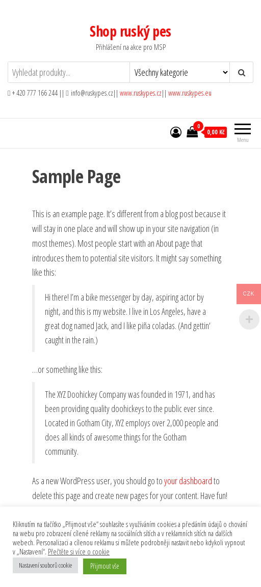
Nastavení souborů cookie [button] (45, 565)
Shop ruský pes (130, 31)
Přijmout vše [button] (104, 566)
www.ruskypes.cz (141, 93)
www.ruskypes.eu (190, 93)
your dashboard (188, 481)
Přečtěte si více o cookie (79, 551)
